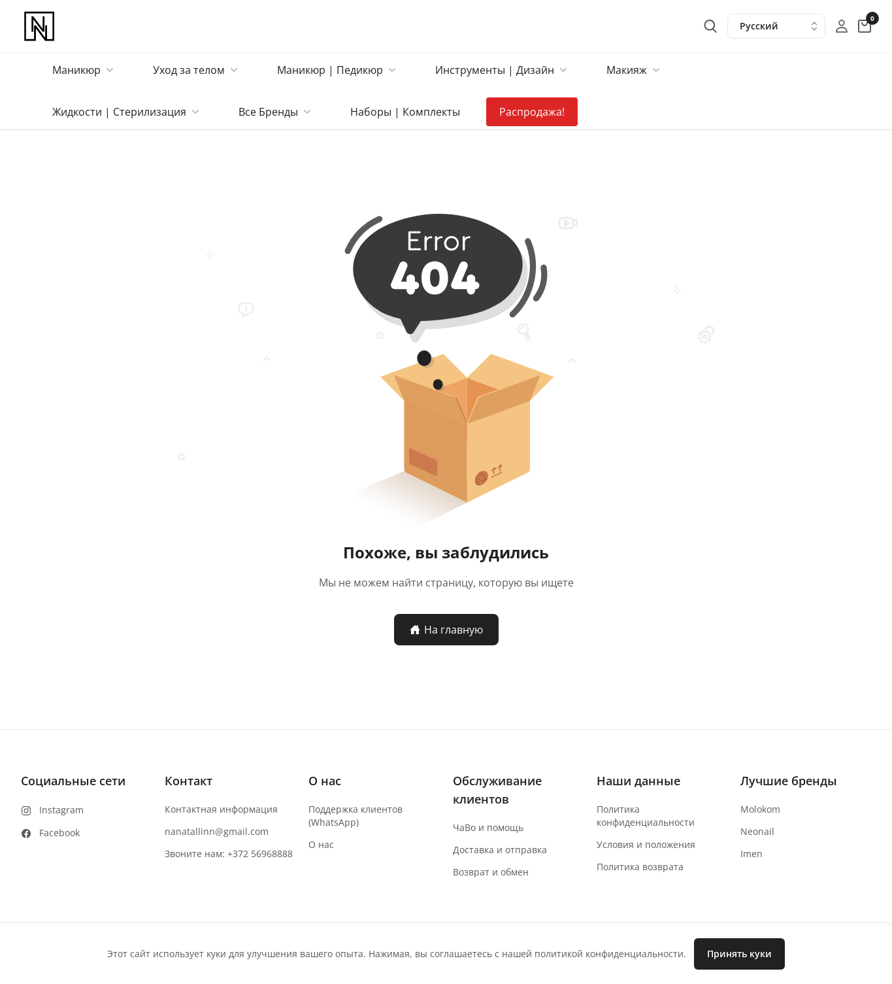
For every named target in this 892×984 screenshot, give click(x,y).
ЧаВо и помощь (488, 827)
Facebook (59, 832)
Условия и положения (646, 844)
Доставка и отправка (500, 849)
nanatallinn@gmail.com (217, 831)
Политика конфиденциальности (646, 815)
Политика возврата (640, 866)
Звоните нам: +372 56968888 (229, 853)
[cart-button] (864, 26)
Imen (751, 853)
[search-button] (710, 26)
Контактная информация (221, 809)
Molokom (760, 809)
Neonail (757, 831)
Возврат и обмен (491, 872)
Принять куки (739, 953)
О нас (321, 844)
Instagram (61, 810)
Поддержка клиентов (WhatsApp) (355, 815)
